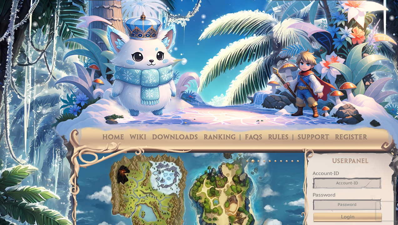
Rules (278, 137)
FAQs (253, 137)
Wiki (138, 137)
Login (348, 216)
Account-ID (326, 173)
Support (313, 137)
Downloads (175, 137)
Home (113, 137)
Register (351, 137)
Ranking (220, 137)
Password (324, 195)
